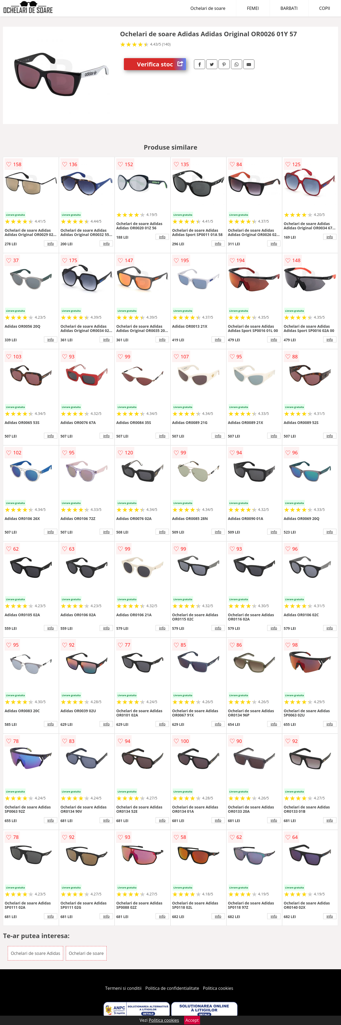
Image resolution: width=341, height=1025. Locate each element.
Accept (192, 1020)
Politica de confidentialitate (172, 988)
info (50, 243)
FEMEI (253, 8)
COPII (324, 8)
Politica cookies (218, 988)
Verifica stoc (161, 64)
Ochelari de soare (207, 8)
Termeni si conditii (123, 988)
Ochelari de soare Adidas (35, 953)
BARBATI (289, 8)
